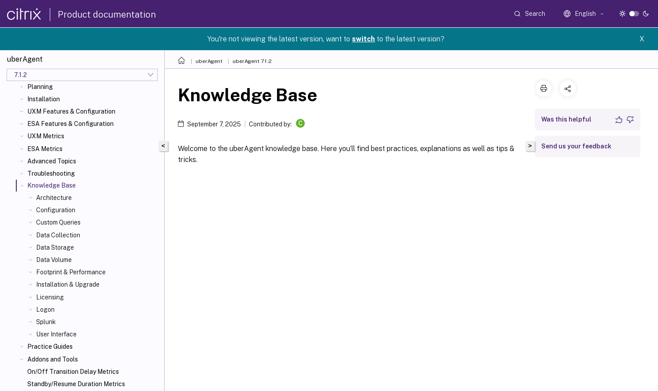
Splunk (46, 321)
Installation (43, 99)
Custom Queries (58, 222)
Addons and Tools (52, 359)
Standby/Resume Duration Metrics (76, 383)
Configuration (55, 210)
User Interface (56, 334)
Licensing (50, 297)
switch (363, 39)
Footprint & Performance (71, 272)
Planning (40, 86)
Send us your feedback (576, 146)
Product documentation (107, 14)
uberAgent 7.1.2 (252, 61)
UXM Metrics (45, 136)
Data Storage (55, 247)
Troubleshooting (51, 173)
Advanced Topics (51, 161)
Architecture (54, 197)
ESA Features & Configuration (70, 123)
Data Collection (58, 235)
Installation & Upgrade (68, 284)
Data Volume (54, 259)
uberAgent (209, 61)
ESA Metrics (45, 148)
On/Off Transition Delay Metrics (73, 371)
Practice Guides (50, 346)
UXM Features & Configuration (71, 111)
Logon (45, 309)
